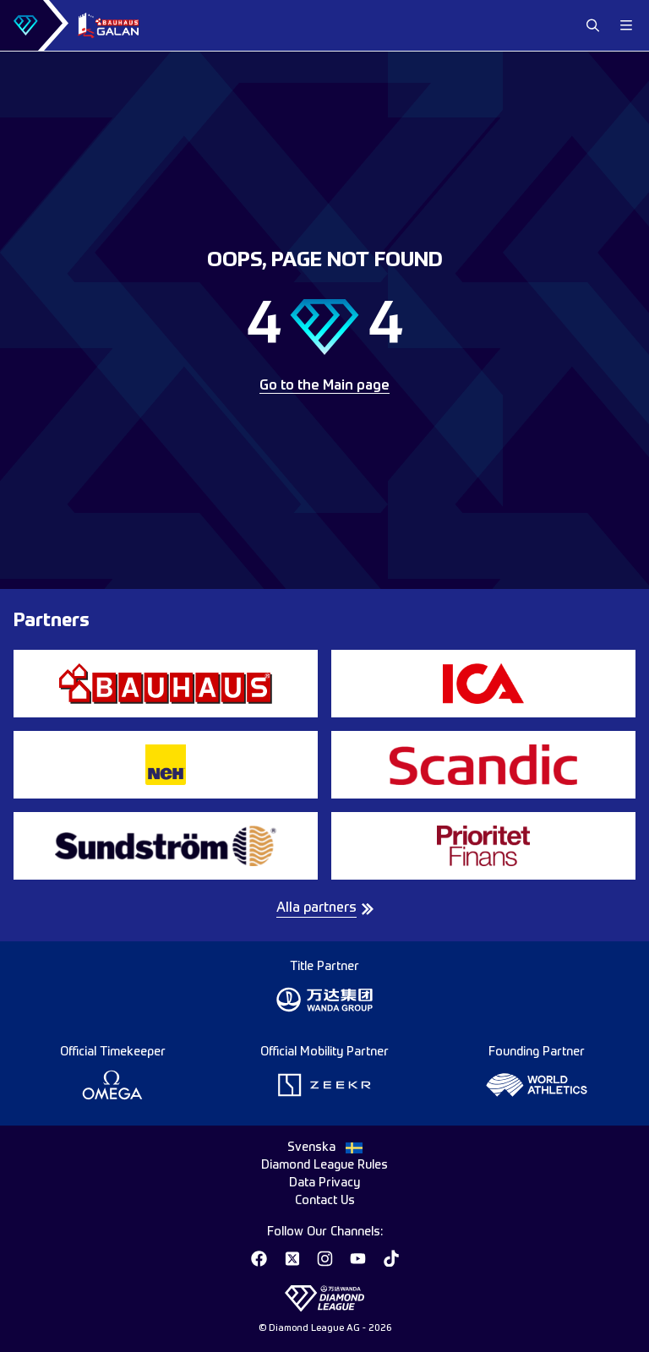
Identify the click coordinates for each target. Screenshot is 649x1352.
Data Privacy (324, 1183)
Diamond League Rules (324, 1165)
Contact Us (325, 1201)
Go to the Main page (324, 386)
